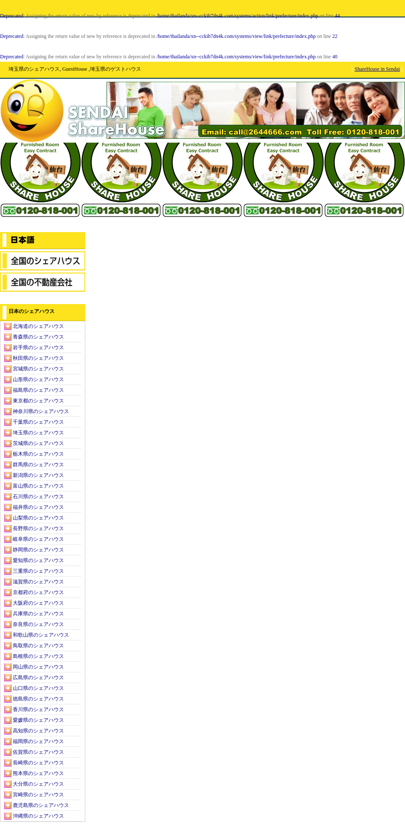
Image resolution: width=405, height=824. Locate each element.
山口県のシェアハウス (38, 688)
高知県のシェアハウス (38, 731)
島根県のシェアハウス (38, 656)
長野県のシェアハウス (38, 528)
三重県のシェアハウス (38, 571)
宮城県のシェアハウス (38, 369)
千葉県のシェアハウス (38, 422)
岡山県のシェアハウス (38, 667)
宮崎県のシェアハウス (38, 795)
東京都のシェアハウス (38, 401)
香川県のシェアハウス (38, 709)
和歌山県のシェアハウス (41, 635)
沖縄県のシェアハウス (38, 816)
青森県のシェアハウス (38, 337)
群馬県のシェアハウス (38, 465)
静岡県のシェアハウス (38, 550)
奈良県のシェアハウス (38, 624)
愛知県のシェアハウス (38, 560)
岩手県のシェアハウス (38, 347)
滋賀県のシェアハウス (38, 582)
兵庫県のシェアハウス (38, 614)
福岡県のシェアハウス (38, 741)
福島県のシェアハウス (38, 390)
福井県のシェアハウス (38, 507)
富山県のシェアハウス (38, 486)
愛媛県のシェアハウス (38, 720)
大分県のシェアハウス (38, 784)
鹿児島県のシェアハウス (41, 805)
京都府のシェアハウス (38, 592)
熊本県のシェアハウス (38, 773)
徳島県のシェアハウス (38, 699)
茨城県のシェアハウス (38, 443)
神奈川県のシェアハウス (41, 411)
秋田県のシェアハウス (38, 358)
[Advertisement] (42, 187)
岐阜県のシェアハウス (38, 539)
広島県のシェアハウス (38, 677)
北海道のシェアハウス (38, 326)
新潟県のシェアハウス (38, 475)
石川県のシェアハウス (38, 497)
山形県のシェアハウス (38, 379)
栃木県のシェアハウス (38, 454)
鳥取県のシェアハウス (38, 646)
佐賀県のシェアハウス (38, 752)
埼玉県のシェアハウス (38, 433)
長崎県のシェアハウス (38, 763)
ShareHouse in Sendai (377, 69)
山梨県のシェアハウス (38, 518)
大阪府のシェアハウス (38, 603)
